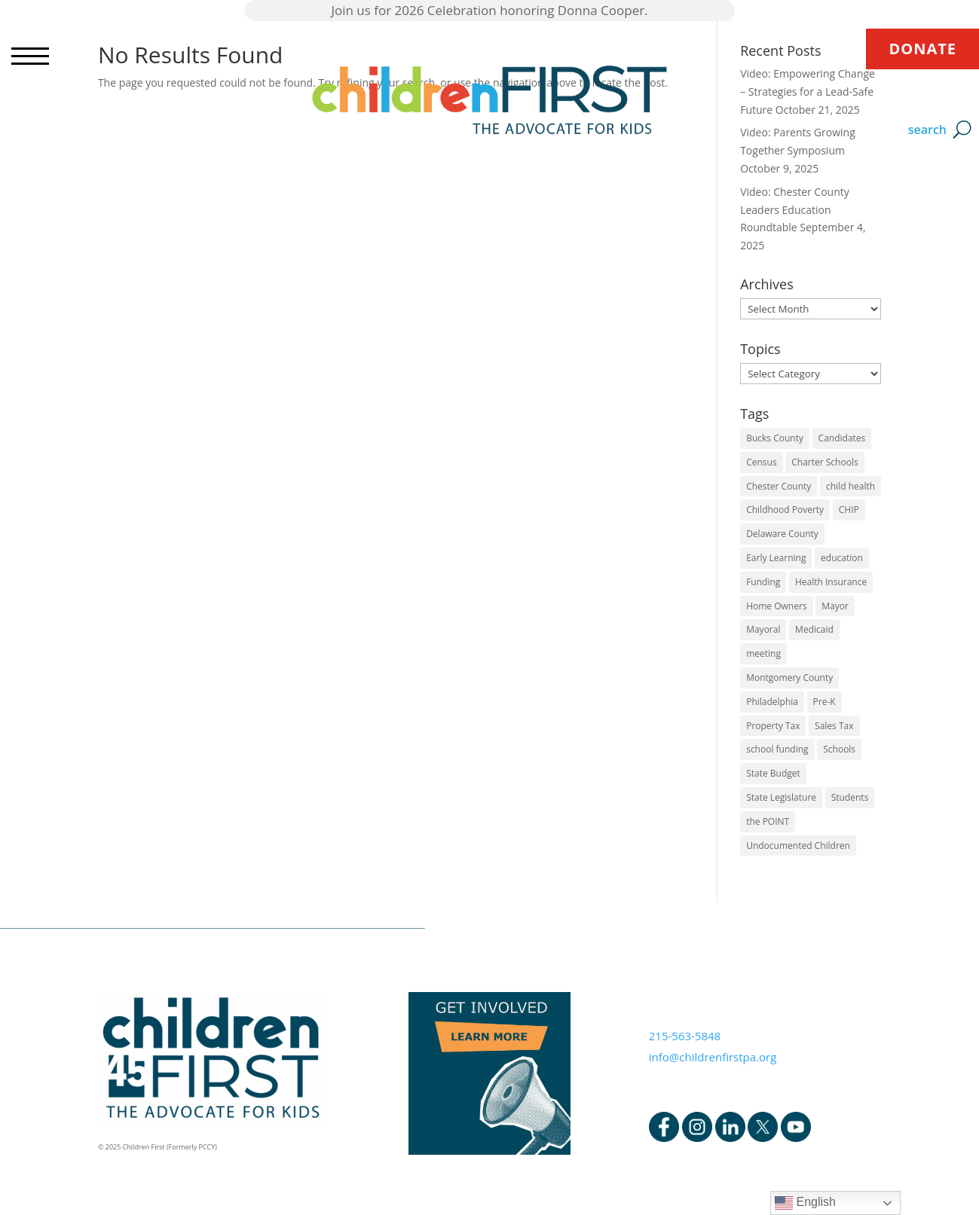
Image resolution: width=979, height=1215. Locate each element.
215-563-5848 (684, 1035)
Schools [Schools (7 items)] (839, 749)
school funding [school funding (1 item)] (777, 749)
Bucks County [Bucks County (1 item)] (774, 438)
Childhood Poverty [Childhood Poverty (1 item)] (785, 509)
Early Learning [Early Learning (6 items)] (776, 557)
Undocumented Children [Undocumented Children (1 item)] (798, 845)
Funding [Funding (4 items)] (763, 581)
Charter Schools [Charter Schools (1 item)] (824, 462)
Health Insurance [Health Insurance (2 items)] (831, 581)
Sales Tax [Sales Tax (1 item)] (834, 725)
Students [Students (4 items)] (850, 797)
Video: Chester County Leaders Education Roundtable (794, 210)
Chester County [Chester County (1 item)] (778, 486)
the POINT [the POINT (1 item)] (767, 821)
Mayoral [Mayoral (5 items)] (763, 629)
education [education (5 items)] (842, 557)
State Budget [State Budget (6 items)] (773, 773)
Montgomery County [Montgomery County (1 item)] (789, 677)
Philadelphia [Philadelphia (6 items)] (772, 701)
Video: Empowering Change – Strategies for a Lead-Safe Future (807, 91)
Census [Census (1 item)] (761, 462)
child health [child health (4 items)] (850, 486)
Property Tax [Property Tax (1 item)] (773, 725)
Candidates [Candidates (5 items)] (842, 438)
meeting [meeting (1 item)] (763, 653)
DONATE (922, 48)
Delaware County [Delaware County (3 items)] (782, 533)
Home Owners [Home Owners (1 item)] (776, 606)
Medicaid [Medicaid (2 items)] (814, 629)
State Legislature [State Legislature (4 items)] (781, 797)
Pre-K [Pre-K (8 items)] (824, 701)
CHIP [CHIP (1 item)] (849, 509)
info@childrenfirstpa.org (713, 1056)
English (805, 1203)
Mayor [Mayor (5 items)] (835, 606)
